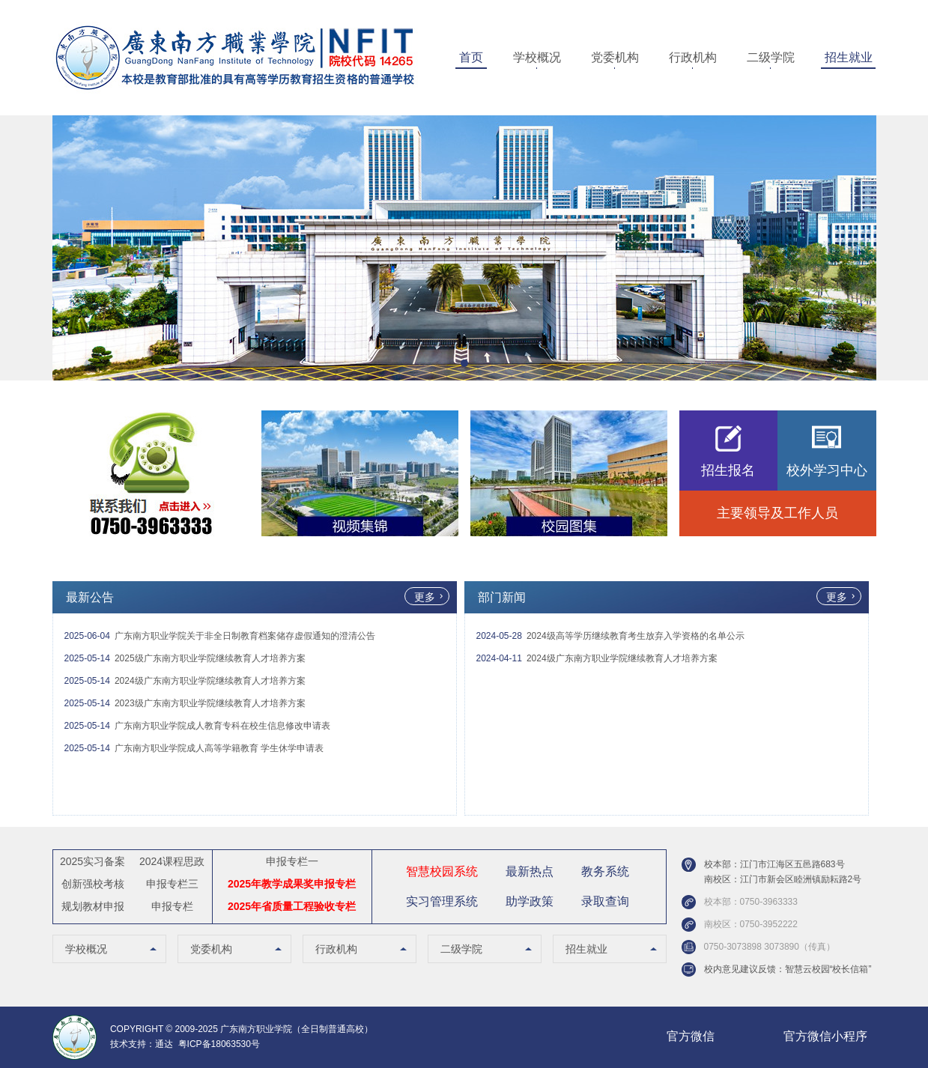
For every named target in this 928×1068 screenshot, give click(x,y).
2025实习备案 (92, 861)
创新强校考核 (92, 884)
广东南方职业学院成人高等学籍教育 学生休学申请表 (219, 748)
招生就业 (848, 57)
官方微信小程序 (825, 1036)
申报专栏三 (172, 884)
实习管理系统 (442, 901)
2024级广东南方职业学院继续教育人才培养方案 (210, 681)
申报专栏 (172, 906)
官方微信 (691, 1036)
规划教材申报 (92, 906)
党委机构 (615, 57)
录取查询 (605, 901)
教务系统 (605, 871)
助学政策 (530, 901)
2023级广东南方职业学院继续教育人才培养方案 (210, 703)
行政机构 (693, 57)
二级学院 (771, 57)
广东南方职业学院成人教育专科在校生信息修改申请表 (222, 725)
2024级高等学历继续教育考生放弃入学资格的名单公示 (635, 636)
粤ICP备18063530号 (219, 1044)
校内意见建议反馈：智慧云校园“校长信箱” (788, 969)
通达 (164, 1044)
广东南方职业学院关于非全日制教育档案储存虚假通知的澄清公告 (245, 636)
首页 (471, 57)
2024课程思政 (171, 861)
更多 (424, 597)
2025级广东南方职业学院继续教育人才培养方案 (210, 658)
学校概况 (537, 57)
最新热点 (530, 871)
